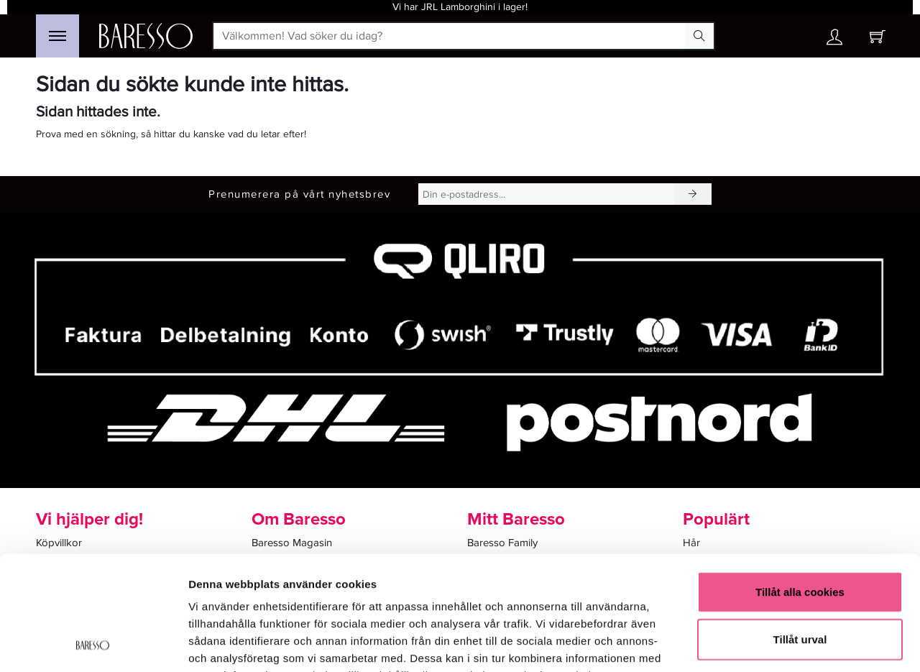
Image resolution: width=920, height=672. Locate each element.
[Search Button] (699, 36)
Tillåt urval (800, 532)
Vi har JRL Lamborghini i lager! (460, 7)
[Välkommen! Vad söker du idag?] (449, 36)
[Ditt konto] (834, 40)
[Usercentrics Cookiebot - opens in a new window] (93, 644)
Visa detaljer (781, 644)
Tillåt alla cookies (800, 485)
